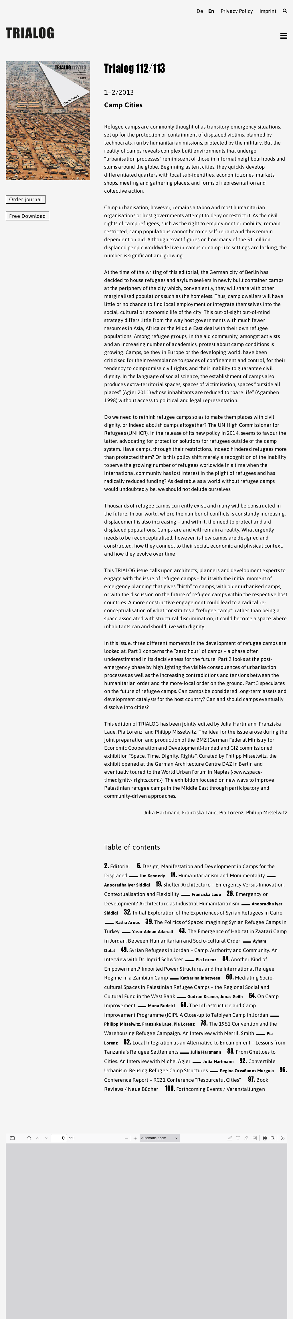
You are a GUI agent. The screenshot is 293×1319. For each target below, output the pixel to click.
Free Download (27, 216)
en (211, 11)
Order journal (25, 199)
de (200, 11)
